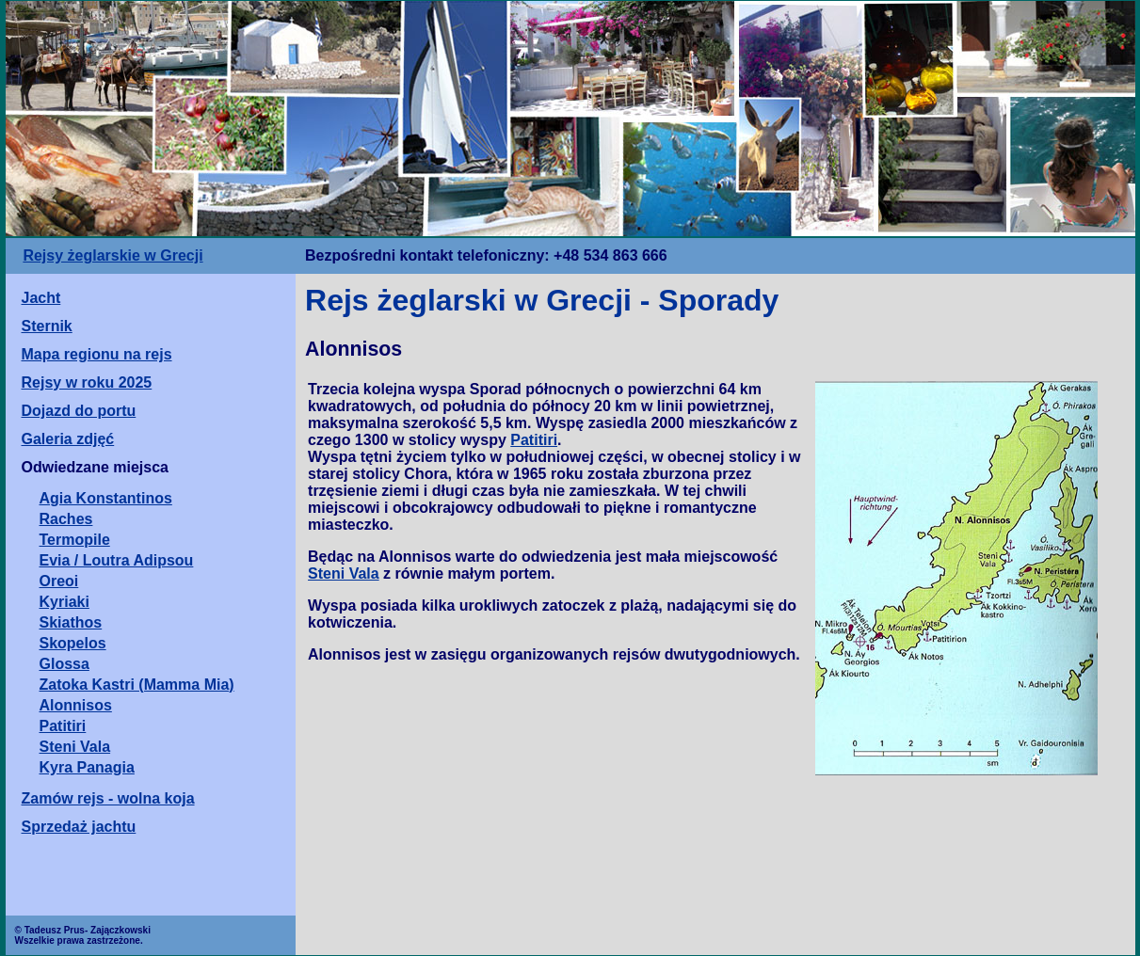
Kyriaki (64, 602)
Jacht (41, 298)
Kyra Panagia (87, 767)
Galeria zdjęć (68, 439)
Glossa (64, 664)
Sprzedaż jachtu (79, 827)
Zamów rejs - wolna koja (108, 798)
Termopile (75, 540)
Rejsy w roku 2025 (87, 382)
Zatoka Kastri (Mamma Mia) (137, 685)
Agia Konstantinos (106, 498)
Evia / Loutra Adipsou (117, 560)
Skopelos (73, 643)
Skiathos (71, 622)
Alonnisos (76, 705)
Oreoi (59, 581)
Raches (66, 519)
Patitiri (63, 726)
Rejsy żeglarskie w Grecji (112, 255)
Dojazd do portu (79, 411)
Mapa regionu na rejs (97, 354)
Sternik (47, 326)
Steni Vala (75, 747)
